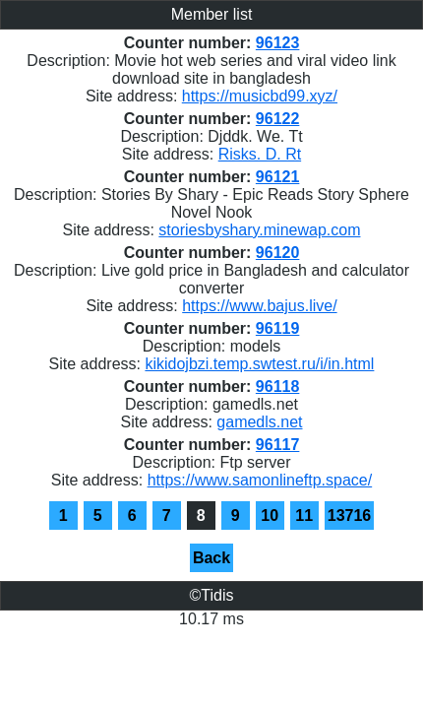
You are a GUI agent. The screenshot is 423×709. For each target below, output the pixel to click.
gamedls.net (259, 422)
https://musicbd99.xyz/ (259, 96)
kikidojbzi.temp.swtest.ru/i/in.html (259, 363)
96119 (278, 328)
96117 (278, 444)
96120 (278, 252)
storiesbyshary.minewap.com (259, 230)
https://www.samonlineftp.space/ (260, 480)
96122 (278, 118)
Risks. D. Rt (259, 154)
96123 (278, 42)
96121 (278, 176)
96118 (278, 386)
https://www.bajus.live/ (259, 305)
